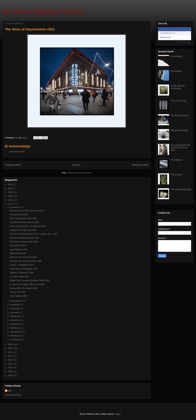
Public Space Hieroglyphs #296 (24, 269)
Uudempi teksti (13, 165)
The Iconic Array (178, 100)
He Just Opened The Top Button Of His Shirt (180, 148)
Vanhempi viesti (140, 165)
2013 (10, 356)
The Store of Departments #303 (24, 242)
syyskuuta (15, 308)
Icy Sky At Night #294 (19, 276)
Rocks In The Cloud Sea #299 (23, 257)
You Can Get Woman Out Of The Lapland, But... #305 (33, 234)
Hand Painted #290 (18, 296)
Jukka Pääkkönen (166, 33)
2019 (10, 196)
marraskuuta (16, 301)
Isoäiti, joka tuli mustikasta (178, 87)
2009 (10, 371)
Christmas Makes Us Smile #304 (24, 238)
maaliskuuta (16, 332)
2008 (10, 375)
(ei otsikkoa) (176, 56)
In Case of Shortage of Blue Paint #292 (27, 284)
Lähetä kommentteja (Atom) (79, 173)
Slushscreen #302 (18, 245)
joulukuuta (15, 207)
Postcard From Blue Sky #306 (23, 230)
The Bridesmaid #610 (181, 189)
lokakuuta (14, 304)
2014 (10, 352)
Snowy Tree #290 (17, 292)
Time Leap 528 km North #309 (23, 218)
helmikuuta (15, 336)
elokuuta (14, 312)
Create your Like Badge (183, 42)
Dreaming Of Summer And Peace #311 (27, 210)
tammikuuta (15, 339)
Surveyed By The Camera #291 (24, 288)
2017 (10, 204)
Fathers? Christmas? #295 (21, 273)
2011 (10, 364)
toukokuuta (15, 324)
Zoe (9, 391)
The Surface (176, 174)
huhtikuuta (15, 328)
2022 (10, 184)
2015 (10, 348)
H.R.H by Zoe (165, 37)
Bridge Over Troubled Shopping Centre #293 (29, 280)
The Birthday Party (179, 115)
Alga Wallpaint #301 (18, 249)
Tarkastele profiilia (13, 395)
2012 (10, 360)
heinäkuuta (15, 316)
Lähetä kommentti (16, 151)
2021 (10, 188)
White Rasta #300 (18, 253)
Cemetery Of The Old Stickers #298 (25, 261)
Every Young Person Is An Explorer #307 (28, 226)
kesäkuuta (15, 320)
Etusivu (76, 165)
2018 (10, 200)
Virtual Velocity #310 (19, 214)
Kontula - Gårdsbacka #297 (22, 265)
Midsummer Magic (179, 130)
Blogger (117, 414)
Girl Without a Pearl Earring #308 (24, 222)
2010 (10, 367)
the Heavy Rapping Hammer (43, 11)
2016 (10, 344)
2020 (10, 192)
